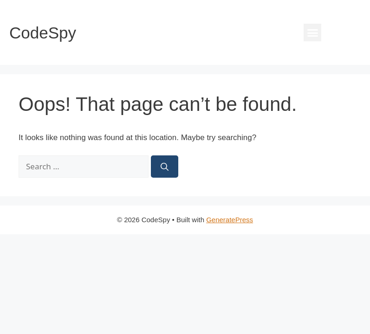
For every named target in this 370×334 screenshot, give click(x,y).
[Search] (164, 166)
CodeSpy (42, 33)
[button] (312, 32)
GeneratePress (229, 220)
